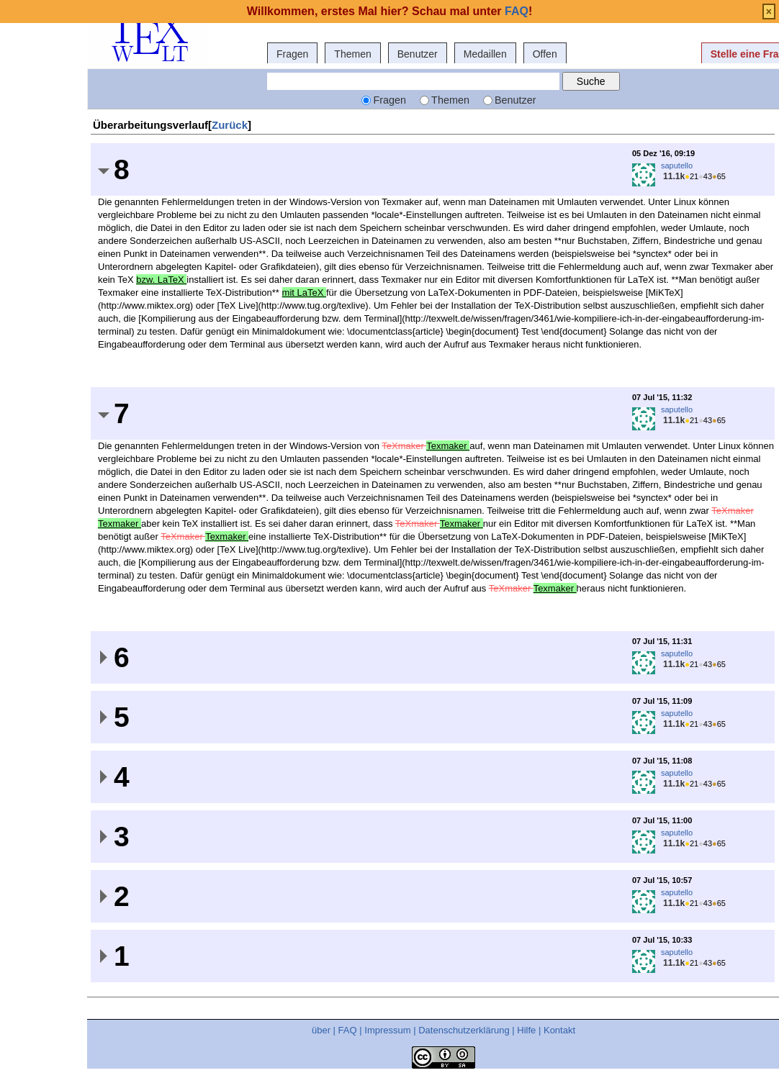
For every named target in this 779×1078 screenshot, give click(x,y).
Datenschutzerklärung (463, 1030)
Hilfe (526, 1030)
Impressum (387, 1030)
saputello (677, 165)
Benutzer (417, 54)
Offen (545, 54)
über (321, 1030)
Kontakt (559, 1030)
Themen (352, 54)
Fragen (292, 54)
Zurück (230, 125)
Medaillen (485, 54)
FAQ (347, 1030)
